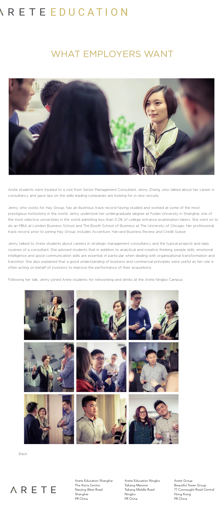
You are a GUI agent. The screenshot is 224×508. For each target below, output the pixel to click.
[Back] (23, 453)
